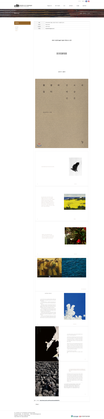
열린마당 (84, 5)
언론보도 (16, 28)
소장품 (77, 5)
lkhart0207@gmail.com (50, 28)
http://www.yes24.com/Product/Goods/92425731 (49, 400)
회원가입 (83, 1)
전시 (64, 5)
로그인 (80, 1)
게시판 (16, 30)
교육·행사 (71, 5)
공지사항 (16, 27)
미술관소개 (49, 5)
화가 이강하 (57, 5)
